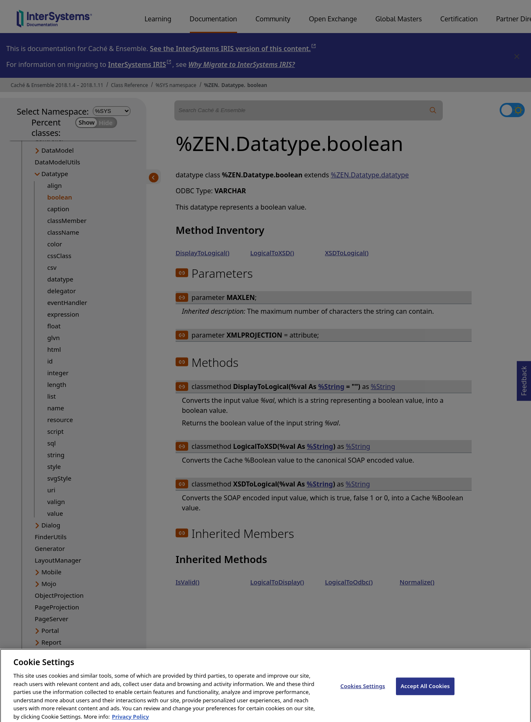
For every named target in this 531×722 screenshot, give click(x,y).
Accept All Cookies (425, 690)
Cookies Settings (362, 690)
